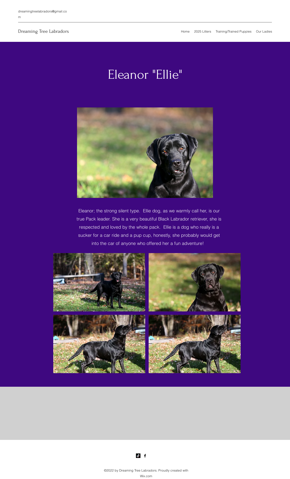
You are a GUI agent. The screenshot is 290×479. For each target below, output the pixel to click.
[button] (99, 282)
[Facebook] (145, 455)
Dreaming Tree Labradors (43, 31)
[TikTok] (138, 455)
